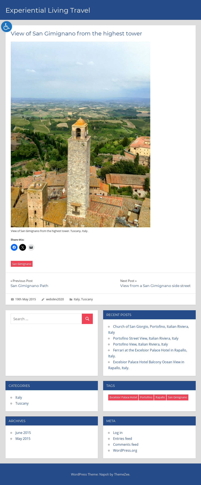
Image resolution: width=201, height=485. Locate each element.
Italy (77, 299)
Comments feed (125, 444)
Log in (118, 432)
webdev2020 (55, 299)
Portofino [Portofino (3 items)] (146, 397)
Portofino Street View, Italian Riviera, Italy (145, 338)
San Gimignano (21, 264)
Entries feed (122, 438)
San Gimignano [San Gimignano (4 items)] (177, 397)
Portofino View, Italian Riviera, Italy (140, 344)
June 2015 (23, 432)
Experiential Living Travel (47, 10)
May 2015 (22, 438)
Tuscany (87, 299)
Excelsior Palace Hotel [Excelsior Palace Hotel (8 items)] (123, 397)
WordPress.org (125, 450)
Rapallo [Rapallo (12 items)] (160, 397)
